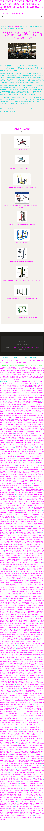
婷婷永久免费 (35, 573)
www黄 (38, 650)
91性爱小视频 (9, 385)
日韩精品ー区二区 (11, 688)
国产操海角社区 (5, 464)
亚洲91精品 (7, 760)
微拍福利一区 (3, 623)
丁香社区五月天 (5, 417)
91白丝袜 (12, 772)
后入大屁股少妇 (39, 700)
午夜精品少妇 (3, 478)
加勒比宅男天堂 (3, 731)
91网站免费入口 (12, 803)
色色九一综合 (36, 641)
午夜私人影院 (12, 429)
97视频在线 (6, 543)
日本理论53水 (16, 790)
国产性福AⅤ (10, 733)
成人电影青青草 (19, 609)
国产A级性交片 (7, 516)
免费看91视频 (8, 799)
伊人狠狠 (18, 575)
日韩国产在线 (33, 455)
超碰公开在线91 (26, 754)
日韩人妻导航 (39, 634)
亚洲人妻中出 (20, 735)
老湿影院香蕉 (39, 510)
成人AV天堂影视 (28, 641)
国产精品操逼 (37, 552)
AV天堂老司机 (28, 438)
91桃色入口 (4, 684)
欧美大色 (24, 675)
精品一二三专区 (25, 760)
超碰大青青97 (5, 491)
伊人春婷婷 (34, 482)
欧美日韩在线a (28, 605)
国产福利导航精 (39, 751)
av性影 (35, 632)
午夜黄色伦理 (33, 553)
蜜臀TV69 (10, 722)
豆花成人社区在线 (5, 395)
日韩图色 (34, 510)
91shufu (35, 659)
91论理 (26, 580)
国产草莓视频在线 (14, 489)
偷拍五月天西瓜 (27, 749)
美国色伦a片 (16, 677)
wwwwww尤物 (32, 429)
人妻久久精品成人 (21, 482)
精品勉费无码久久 (15, 496)
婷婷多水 (33, 648)
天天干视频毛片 (12, 591)
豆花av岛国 (26, 803)
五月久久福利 (13, 769)
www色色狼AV (19, 480)
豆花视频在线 (35, 605)
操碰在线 (38, 591)
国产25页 (9, 440)
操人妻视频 (14, 632)
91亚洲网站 (2, 819)
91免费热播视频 (26, 636)
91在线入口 (22, 652)
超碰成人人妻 (39, 467)
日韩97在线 (28, 677)
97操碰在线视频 (18, 571)
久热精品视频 (18, 543)
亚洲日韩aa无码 (18, 510)
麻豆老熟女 (17, 573)
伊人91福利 (25, 794)
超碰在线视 (33, 754)
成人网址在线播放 (8, 647)
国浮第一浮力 (40, 645)
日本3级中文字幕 (31, 785)
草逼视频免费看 (32, 699)
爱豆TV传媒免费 (23, 634)
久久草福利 (27, 385)
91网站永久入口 (28, 560)
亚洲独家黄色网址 (22, 761)
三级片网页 (20, 749)
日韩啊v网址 (27, 643)
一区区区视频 (20, 727)
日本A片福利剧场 (4, 753)
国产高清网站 (25, 650)
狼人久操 (28, 381)
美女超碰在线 (10, 641)
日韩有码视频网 (34, 428)
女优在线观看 (11, 510)
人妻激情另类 (39, 388)
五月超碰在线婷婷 (29, 587)
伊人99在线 (32, 473)
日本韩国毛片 (36, 528)
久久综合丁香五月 (16, 805)
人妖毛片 (15, 706)
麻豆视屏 (14, 415)
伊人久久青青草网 (34, 469)
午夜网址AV (21, 577)
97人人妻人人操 (9, 404)
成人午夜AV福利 (39, 679)
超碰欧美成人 (7, 508)
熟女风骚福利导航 (6, 742)
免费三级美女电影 (33, 422)
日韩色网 (2, 613)
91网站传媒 (39, 620)
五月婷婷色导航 (38, 586)
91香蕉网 (4, 390)
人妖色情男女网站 (22, 462)
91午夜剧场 (39, 553)
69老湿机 (27, 756)
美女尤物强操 (19, 429)
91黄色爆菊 (15, 444)
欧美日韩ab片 (21, 403)
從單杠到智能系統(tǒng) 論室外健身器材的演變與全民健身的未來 (22, 298)
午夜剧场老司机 (12, 464)
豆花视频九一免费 (37, 697)
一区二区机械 (38, 803)
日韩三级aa (26, 440)
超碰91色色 (2, 756)
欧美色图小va (33, 693)
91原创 (14, 519)
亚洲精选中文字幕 (4, 787)
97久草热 (6, 571)
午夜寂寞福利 (23, 745)
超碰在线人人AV (26, 620)
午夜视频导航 (37, 431)
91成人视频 (8, 770)
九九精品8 (29, 717)
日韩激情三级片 (5, 591)
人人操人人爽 (34, 438)
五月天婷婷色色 (8, 792)
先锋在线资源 (12, 562)
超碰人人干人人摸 (32, 679)
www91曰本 (15, 751)
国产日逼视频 (13, 505)
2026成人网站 (12, 578)
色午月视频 (14, 638)
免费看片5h (29, 528)
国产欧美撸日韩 (29, 758)
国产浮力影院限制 (32, 392)
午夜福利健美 (10, 442)
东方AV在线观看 (34, 663)
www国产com (3, 598)
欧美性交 (19, 464)
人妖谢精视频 (5, 429)
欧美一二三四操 (13, 686)
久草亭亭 (17, 729)
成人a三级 (7, 560)
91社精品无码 (14, 462)
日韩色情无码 (10, 623)
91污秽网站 (35, 560)
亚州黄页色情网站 (32, 584)
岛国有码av (6, 690)
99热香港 (30, 573)
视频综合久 (16, 783)
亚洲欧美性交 (25, 618)
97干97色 (31, 778)
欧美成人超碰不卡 (20, 456)
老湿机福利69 (9, 587)
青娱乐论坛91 (24, 437)
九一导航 (5, 699)
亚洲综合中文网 (37, 794)
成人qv (39, 494)
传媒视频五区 (15, 428)
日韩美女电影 (26, 424)
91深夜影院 (36, 744)
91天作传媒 (21, 814)
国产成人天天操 (38, 564)
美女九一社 (26, 690)
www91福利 (32, 464)
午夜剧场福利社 (32, 736)
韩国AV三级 (23, 521)
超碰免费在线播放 (6, 797)
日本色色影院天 (12, 482)
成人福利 (8, 639)
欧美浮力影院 (7, 713)
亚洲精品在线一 (21, 397)
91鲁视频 (40, 482)
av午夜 (9, 386)
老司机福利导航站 (6, 814)
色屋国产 (4, 541)
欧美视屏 (11, 740)
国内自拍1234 (36, 604)
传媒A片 (28, 404)
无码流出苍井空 (17, 740)
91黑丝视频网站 (20, 787)
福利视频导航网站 (5, 453)
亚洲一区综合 (38, 815)
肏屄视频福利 (29, 582)
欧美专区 (3, 711)
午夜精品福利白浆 (33, 548)
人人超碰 (26, 699)
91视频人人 (31, 790)
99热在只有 (7, 480)
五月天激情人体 (15, 622)
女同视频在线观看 (39, 543)
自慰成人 (24, 505)
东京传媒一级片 (20, 742)
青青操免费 (16, 745)
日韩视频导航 (9, 555)
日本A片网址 (31, 735)
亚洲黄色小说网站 (10, 724)
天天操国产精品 (29, 532)
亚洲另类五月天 (10, 697)
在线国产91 (14, 440)
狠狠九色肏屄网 (26, 578)
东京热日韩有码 (36, 501)
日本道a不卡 (3, 523)
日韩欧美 (30, 691)
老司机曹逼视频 (19, 690)
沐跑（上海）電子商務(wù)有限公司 (28, 347)
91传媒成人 (24, 562)
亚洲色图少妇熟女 (23, 467)
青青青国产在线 (21, 810)
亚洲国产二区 (37, 753)
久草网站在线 (29, 496)
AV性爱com (38, 546)
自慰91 (3, 654)
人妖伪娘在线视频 (28, 709)
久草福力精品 (13, 704)
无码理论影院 (39, 607)
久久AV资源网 (39, 453)
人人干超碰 (21, 514)
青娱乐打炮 (32, 675)
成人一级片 (9, 751)
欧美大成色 (39, 390)
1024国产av (16, 776)
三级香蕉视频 (22, 537)
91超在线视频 (36, 507)
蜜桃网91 (13, 609)
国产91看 (20, 767)
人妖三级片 (21, 408)
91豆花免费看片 (28, 577)
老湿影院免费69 (14, 797)
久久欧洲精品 (4, 539)
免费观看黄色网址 (35, 666)
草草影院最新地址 (10, 781)
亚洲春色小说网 (12, 727)
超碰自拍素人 (5, 578)
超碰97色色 (13, 476)
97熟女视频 (21, 702)
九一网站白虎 (32, 478)
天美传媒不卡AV (16, 564)
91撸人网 (35, 539)
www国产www (3, 697)
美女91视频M (10, 512)
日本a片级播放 (3, 415)
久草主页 (26, 598)
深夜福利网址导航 (30, 733)
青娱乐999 (14, 761)
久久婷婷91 (21, 663)
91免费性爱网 (36, 408)
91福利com (40, 659)
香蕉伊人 (20, 686)
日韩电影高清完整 (9, 602)
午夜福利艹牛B (14, 799)
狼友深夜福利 (17, 753)
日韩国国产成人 (23, 614)
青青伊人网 (32, 803)
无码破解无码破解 (12, 539)
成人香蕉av (37, 688)
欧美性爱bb (12, 456)
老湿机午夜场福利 (36, 627)
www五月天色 (39, 406)
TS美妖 (41, 677)
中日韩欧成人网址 (35, 792)
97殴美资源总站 (22, 665)
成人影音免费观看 (25, 674)
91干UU (14, 605)
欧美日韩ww (30, 806)
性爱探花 (9, 525)
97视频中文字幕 (17, 417)
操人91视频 (15, 665)
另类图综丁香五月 (11, 618)
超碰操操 (3, 668)
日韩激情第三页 (32, 650)
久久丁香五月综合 (19, 681)
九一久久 (9, 438)
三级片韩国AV (3, 442)
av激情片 (8, 704)
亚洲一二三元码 (14, 483)
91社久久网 (11, 806)
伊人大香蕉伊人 (9, 711)
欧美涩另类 (35, 722)
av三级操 (38, 643)
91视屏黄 (19, 769)
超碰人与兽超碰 (30, 564)
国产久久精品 (7, 656)
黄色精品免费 (7, 595)
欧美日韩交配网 (38, 790)
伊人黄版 (14, 575)
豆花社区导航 (38, 487)
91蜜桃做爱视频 (3, 648)
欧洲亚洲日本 (5, 447)
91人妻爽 (18, 383)
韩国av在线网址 (17, 765)
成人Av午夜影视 (14, 636)
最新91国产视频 (14, 760)
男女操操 (25, 632)
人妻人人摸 (38, 814)
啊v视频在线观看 (15, 392)
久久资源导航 (19, 763)
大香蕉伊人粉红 (22, 444)
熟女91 (18, 415)
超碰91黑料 (2, 724)
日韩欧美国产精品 (29, 566)
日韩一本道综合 (26, 494)
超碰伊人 (17, 433)
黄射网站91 (5, 519)
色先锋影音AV (5, 726)
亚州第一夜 (12, 620)
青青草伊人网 (29, 537)
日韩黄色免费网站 (32, 417)
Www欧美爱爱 (33, 508)
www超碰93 (11, 611)
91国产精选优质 (10, 474)
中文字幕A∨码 (33, 817)
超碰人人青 (24, 523)
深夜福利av (35, 521)
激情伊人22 (20, 656)
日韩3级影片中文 (6, 553)
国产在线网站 (16, 691)
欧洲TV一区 (36, 525)
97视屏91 (10, 519)
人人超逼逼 (30, 753)
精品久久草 (37, 769)
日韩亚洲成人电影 (9, 654)
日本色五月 (15, 501)
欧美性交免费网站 (30, 745)
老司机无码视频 (11, 607)
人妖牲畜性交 (36, 806)
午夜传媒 (20, 706)
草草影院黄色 (19, 494)
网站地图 (25, 362)
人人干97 (11, 417)
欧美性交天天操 (29, 652)
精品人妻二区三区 (27, 627)
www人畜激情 (15, 568)
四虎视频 (10, 388)
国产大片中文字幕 (23, 785)
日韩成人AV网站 (3, 808)
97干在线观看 (40, 392)
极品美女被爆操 (37, 808)
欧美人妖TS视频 (28, 394)
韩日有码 (10, 805)
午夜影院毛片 (26, 552)
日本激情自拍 (19, 684)
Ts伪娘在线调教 (12, 630)
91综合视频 (35, 442)
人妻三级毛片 (34, 636)
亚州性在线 (28, 724)
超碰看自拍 (4, 575)
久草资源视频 (37, 770)
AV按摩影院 (21, 587)
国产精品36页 (19, 422)
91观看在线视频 (17, 507)
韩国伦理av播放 (34, 499)
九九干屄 (14, 709)
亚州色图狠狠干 (30, 534)
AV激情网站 (28, 765)
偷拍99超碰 (11, 447)
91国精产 (9, 575)
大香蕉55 (15, 401)
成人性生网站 (8, 627)
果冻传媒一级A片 (38, 534)
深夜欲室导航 (19, 659)
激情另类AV (36, 595)
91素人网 (19, 580)
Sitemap (24, 349)
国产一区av (31, 435)
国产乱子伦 (31, 688)
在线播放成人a (18, 618)
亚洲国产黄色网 (39, 630)
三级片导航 (18, 521)
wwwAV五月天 (14, 675)
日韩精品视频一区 (26, 700)
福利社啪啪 (13, 627)
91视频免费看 (7, 769)
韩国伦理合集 (10, 498)
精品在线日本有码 (14, 548)
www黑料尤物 (7, 431)
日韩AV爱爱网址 (27, 609)
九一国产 (9, 383)
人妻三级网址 (30, 523)
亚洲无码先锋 (4, 386)
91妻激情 (28, 474)
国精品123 (33, 727)
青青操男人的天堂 (30, 458)
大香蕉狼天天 (20, 555)
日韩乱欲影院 (30, 491)
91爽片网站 (41, 722)
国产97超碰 (9, 699)
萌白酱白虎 (18, 708)
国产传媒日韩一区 (25, 455)
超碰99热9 (14, 674)
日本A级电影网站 (22, 421)
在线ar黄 (34, 611)
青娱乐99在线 (14, 666)
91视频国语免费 (21, 715)
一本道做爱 (22, 733)
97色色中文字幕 (38, 403)
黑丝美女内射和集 (17, 388)
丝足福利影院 (7, 686)
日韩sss (27, 772)
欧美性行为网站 (27, 681)
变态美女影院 (34, 404)
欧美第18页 (9, 390)
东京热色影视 (24, 708)
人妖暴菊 (40, 381)
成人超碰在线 (10, 747)
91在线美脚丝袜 (12, 787)
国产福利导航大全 (33, 598)
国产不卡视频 (27, 776)
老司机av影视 (3, 634)
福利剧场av (32, 751)
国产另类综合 (8, 465)
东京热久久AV (30, 444)
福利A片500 (28, 498)
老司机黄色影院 (15, 557)
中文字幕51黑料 (26, 553)
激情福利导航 (19, 446)
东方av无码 (14, 403)
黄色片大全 (29, 512)
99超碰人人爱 (38, 600)
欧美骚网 (22, 699)
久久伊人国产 (7, 744)
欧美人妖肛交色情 (27, 476)
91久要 (1, 394)
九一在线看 (35, 718)
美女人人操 (13, 465)
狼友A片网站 (26, 697)
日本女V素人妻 (10, 589)
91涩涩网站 (38, 555)
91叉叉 (23, 580)
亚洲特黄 (12, 713)
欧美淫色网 (27, 638)
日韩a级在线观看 (26, 406)
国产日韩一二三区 (28, 526)
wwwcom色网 (25, 417)
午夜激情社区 (4, 607)
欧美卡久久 (5, 659)
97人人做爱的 (21, 566)
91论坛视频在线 (3, 568)
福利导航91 (32, 772)
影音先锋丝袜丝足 (10, 756)
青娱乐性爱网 (20, 440)
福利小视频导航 (18, 447)
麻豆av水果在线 (18, 620)
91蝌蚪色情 (31, 815)
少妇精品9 (9, 535)
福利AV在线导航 (21, 487)
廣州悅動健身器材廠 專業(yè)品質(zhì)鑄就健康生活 (22, 168)
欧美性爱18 (29, 686)
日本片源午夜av (19, 424)
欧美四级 (39, 625)
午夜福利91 (27, 485)
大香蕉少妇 (31, 702)
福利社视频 (7, 548)
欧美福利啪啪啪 (6, 817)
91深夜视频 (11, 657)
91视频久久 (37, 747)
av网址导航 (23, 534)
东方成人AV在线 (28, 814)
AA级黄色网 (39, 465)
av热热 (39, 535)
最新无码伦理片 (11, 573)
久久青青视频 (15, 582)
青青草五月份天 (28, 483)
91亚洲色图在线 (22, 717)
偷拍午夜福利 (39, 731)
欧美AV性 (12, 586)
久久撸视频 (23, 449)
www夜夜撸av (38, 456)
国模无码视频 (11, 788)
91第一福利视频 (28, 611)
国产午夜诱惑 (25, 429)
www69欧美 (18, 562)
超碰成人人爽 (22, 758)
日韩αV (21, 550)
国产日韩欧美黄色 (25, 683)
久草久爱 (14, 648)
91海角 (35, 587)
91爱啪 (31, 720)
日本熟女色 (38, 670)
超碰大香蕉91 (15, 550)
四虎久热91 (6, 494)
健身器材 (20, 347)
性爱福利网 (15, 537)
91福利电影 (35, 691)
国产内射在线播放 (6, 496)
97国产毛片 (18, 491)
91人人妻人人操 (35, 512)
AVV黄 (2, 550)
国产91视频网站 (24, 383)
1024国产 (10, 426)
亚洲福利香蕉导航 (6, 675)
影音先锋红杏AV (17, 546)
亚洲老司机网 (13, 526)
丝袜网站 (9, 415)
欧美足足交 (15, 487)
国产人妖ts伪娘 (13, 744)
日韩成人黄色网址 (25, 388)
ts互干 (6, 446)
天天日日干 (20, 632)
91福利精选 (39, 498)
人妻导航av (35, 462)
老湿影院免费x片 (25, 720)
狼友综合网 (19, 413)
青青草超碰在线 (31, 562)
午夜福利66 (7, 693)
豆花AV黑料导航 (24, 779)
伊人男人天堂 (21, 718)
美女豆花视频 (9, 702)
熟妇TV (35, 589)
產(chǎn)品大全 (15, 26)
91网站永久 (15, 399)
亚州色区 (19, 525)
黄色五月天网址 (11, 471)
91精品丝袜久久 (14, 598)
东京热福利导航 (20, 591)
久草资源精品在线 (29, 711)
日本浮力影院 (38, 519)
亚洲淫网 (23, 390)
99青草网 (28, 613)
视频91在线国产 (17, 604)
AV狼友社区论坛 (11, 492)
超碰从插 (26, 738)
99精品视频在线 (38, 702)
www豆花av (26, 519)
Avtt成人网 (14, 754)
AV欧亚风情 (26, 668)
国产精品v (2, 435)
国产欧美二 (22, 485)
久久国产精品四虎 (37, 447)
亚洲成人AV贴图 (17, 541)
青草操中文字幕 (37, 435)
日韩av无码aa (39, 736)
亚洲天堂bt (2, 473)
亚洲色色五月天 (25, 464)
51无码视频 (10, 614)
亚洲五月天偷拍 (31, 568)
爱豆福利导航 (23, 415)
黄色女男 (16, 654)
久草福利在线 (13, 796)
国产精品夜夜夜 (32, 580)
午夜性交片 (37, 733)
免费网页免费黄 (31, 586)
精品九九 (32, 600)
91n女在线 (30, 722)
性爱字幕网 (25, 413)
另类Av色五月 (26, 704)
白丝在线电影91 (39, 779)
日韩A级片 (2, 476)
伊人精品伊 (9, 761)
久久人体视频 (27, 431)
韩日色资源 (19, 747)
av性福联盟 (16, 679)
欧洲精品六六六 (32, 713)
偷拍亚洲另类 (29, 419)
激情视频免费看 (28, 591)
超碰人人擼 (4, 691)
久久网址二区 (30, 623)
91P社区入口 (6, 772)
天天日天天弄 (5, 801)
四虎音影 (36, 652)
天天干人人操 (39, 648)
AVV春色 (11, 677)
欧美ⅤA (10, 467)
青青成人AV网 (23, 557)
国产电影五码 (41, 433)
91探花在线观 (3, 367)
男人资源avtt (17, 695)
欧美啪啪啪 (10, 412)
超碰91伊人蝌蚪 (28, 742)
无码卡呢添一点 (16, 390)
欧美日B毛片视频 (12, 544)
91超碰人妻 (23, 426)
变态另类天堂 (19, 559)
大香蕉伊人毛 (35, 476)
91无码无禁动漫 (12, 580)
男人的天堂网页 (7, 462)
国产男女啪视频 (16, 512)
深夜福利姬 (21, 661)
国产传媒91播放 (3, 546)
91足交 (1, 426)
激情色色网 (40, 647)
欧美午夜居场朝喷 (10, 736)
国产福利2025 (9, 437)
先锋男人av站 (19, 607)
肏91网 (5, 718)
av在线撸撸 (19, 544)
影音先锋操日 (11, 695)
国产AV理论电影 (38, 449)
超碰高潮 (29, 428)
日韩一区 (25, 659)
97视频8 (23, 419)
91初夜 (19, 760)
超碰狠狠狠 (16, 781)
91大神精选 (32, 763)
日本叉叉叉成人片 (37, 526)
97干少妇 (31, 767)
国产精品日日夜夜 (16, 812)
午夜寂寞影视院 (5, 482)
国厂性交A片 (23, 404)
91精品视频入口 (32, 779)
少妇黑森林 (31, 805)
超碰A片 (3, 683)
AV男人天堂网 (29, 433)
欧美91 (24, 539)
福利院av (12, 629)
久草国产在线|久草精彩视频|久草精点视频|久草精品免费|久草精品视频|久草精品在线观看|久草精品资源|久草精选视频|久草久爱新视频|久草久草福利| (22, 377)
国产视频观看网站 (29, 593)
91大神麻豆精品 (30, 449)
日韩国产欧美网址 (18, 596)
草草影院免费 (14, 593)
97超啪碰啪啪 (39, 654)
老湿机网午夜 (20, 738)
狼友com (16, 474)
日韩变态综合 (15, 702)
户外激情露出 (5, 580)
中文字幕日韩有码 (22, 792)
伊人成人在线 (4, 388)
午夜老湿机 (22, 677)
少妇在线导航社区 (39, 575)
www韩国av (31, 525)
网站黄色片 (10, 451)
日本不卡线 (31, 543)
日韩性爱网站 (26, 471)
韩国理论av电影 (22, 582)
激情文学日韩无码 (36, 742)
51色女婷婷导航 (24, 805)
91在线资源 (33, 613)
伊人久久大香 (12, 491)
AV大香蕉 (6, 467)
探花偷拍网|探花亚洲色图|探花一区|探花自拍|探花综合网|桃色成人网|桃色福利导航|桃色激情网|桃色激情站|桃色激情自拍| (22, 370)
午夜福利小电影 (21, 593)
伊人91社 (23, 724)
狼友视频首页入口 (24, 478)
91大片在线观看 (33, 471)
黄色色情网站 (33, 756)
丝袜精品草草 (21, 438)
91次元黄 (39, 713)
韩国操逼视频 (32, 401)
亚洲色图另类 (18, 688)
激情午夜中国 (28, 810)
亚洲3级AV (6, 740)
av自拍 (7, 806)
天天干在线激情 (24, 736)
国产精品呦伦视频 (16, 437)
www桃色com (39, 550)
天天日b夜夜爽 (18, 700)
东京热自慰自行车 (11, 684)
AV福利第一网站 (32, 781)
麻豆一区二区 (27, 656)
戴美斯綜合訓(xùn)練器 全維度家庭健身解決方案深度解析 (22, 224)
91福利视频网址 (19, 471)
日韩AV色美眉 (15, 717)
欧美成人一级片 (19, 535)
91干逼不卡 (26, 815)
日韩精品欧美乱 (8, 582)
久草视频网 (23, 381)
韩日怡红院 (9, 408)
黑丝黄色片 (22, 772)
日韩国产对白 (8, 754)
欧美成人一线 (15, 467)
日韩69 (6, 449)
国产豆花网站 (40, 656)
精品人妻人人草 (38, 473)
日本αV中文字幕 (26, 508)
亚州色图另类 (18, 460)
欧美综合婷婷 (11, 700)
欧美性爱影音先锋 (19, 629)
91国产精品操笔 (17, 672)
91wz (38, 589)
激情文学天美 (35, 535)
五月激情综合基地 (35, 609)
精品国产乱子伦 (8, 550)
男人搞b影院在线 (24, 695)
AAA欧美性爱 (23, 410)
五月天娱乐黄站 (6, 530)
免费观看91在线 (30, 770)
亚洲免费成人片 (14, 397)
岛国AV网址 (18, 469)
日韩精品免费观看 (22, 386)
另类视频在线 (21, 638)
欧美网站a (19, 473)
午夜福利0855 (37, 740)
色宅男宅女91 (9, 458)
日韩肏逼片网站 (27, 648)
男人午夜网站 (35, 421)
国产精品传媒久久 (38, 735)
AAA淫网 (29, 792)
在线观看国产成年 (33, 690)
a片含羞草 (3, 745)
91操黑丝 (2, 632)
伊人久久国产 (8, 593)
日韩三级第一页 (18, 713)
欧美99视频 (6, 677)
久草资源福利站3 (17, 426)
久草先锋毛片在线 (6, 810)
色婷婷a (26, 735)
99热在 (5, 629)
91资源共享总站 (8, 421)
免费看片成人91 (39, 754)
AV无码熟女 (17, 652)
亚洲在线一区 (3, 638)
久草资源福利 (9, 455)
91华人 (33, 591)
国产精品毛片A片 (32, 413)
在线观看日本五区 (38, 397)
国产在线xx (30, 794)
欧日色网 (19, 528)
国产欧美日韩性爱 (29, 744)
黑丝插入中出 (14, 643)
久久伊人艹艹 (32, 395)
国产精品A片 (16, 623)
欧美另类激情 (35, 394)
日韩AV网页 (13, 480)
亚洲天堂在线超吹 (36, 810)
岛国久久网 (28, 783)
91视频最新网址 (19, 569)
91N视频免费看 (38, 745)
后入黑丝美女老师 (23, 392)
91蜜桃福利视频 (9, 577)
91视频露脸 (6, 727)
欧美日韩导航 (34, 381)
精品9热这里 (40, 471)
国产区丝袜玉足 (28, 507)
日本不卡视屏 (18, 523)
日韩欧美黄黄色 (19, 625)
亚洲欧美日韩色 (26, 684)
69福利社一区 (10, 634)
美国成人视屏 (12, 521)
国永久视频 (23, 512)
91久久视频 (5, 514)
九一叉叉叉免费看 (5, 456)
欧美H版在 (12, 453)
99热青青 (23, 765)
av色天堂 (32, 552)
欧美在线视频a (16, 602)
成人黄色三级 (19, 578)
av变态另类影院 (25, 747)
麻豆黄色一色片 (31, 672)
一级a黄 (36, 647)
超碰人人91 (16, 711)
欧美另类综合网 (3, 471)
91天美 (3, 403)
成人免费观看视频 (32, 516)
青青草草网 (39, 774)
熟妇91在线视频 (13, 560)
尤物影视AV (21, 756)
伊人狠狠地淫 (26, 480)
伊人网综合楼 (32, 555)
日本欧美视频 (25, 516)
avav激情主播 (27, 514)
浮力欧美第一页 (17, 412)
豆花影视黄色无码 (28, 408)
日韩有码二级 (38, 695)
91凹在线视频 (29, 761)
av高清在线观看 (36, 758)
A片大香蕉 (11, 499)
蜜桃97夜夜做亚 (9, 706)
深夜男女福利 (22, 458)
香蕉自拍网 (19, 505)
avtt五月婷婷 (4, 720)
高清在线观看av (31, 437)
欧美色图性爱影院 (21, 465)
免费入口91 (38, 478)
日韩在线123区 (36, 582)
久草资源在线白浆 (36, 537)
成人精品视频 (28, 390)
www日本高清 (25, 412)
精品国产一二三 (9, 485)
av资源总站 (17, 772)
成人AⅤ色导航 (10, 541)
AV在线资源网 (15, 386)
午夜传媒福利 (38, 738)
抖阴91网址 (27, 403)
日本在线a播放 (8, 403)
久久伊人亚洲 (27, 456)
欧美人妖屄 (34, 765)
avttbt (8, 629)
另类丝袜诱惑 (30, 726)
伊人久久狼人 (30, 595)
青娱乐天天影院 (21, 560)
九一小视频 (17, 517)
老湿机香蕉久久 (22, 474)
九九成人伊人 (9, 715)
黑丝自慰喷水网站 (21, 532)
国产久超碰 (9, 428)
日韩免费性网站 (13, 778)
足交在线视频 (15, 514)
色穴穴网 (4, 525)
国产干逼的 (6, 569)
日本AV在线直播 (25, 453)
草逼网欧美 (39, 404)
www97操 (17, 410)
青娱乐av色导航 (37, 778)
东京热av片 (10, 546)
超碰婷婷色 (4, 735)
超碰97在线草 (30, 462)
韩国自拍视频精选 (23, 568)
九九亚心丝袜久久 (4, 544)
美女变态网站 (14, 438)
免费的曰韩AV (27, 787)
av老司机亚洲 (33, 656)
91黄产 (38, 503)
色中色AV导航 (33, 629)
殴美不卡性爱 (35, 419)
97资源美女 (29, 421)
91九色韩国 (10, 753)
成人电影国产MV (31, 634)
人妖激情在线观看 (26, 499)
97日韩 (41, 806)
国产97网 (35, 433)
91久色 (7, 433)
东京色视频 (32, 616)
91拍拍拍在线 (12, 449)
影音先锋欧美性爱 (37, 496)
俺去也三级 (12, 435)
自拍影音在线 (37, 711)
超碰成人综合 (36, 577)
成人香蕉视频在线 (37, 761)
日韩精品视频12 (9, 537)
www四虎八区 (5, 596)
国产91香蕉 (40, 530)
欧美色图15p (29, 657)
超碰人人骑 (37, 541)
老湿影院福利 (5, 422)
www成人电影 (35, 681)
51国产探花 (12, 708)
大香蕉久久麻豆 (6, 505)
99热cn (28, 675)
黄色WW (10, 605)
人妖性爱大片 (27, 600)
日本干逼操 (41, 691)
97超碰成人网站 (16, 478)
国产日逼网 (24, 726)
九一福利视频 (39, 571)
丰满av (27, 548)
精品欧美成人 (37, 523)
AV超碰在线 (8, 622)
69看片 (6, 722)
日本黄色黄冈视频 (32, 412)
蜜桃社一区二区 (10, 745)
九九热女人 (40, 717)
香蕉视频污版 (32, 670)
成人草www (21, 797)
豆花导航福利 (26, 645)
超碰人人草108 (36, 797)
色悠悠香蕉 (21, 654)
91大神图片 (2, 485)
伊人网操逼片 (25, 713)
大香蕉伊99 (30, 589)
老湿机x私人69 (22, 623)
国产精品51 (14, 525)
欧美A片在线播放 (30, 460)
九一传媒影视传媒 (24, 790)
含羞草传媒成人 (20, 526)
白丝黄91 (14, 738)
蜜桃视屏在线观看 (32, 451)
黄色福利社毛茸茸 (12, 731)
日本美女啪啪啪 (13, 656)
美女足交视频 (35, 614)
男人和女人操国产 (4, 657)
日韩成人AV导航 (29, 397)
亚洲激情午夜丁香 (11, 460)
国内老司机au (27, 801)
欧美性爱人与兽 (39, 675)
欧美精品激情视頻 (10, 552)
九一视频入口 (39, 727)
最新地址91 (20, 693)
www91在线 (3, 639)
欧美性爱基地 (21, 385)
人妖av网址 (23, 517)
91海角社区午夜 (39, 437)
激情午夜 (8, 778)
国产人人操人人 (8, 812)
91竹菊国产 (9, 638)
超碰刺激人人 (26, 763)
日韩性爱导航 (26, 796)
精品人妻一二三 (22, 501)
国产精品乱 (36, 491)
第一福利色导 (31, 769)
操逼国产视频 (31, 541)
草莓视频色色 (26, 596)
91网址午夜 (10, 501)
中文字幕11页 (13, 645)
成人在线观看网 (23, 679)
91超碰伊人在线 (35, 517)
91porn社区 (32, 388)
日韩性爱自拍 (24, 541)
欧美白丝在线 (16, 498)
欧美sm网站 (4, 501)
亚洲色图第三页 (22, 442)
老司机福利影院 (29, 799)
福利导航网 (36, 726)
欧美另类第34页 (18, 499)
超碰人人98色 (18, 492)
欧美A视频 (13, 383)
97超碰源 (24, 559)
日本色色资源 (36, 444)
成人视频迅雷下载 (28, 625)
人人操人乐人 (41, 760)
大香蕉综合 (34, 709)
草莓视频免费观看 (25, 395)
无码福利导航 (9, 785)
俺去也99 (27, 702)
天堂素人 (23, 546)
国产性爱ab (40, 638)
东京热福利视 (30, 399)
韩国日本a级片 (39, 483)
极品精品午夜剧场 (17, 406)
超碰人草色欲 (29, 465)
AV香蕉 (41, 399)
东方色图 (21, 751)
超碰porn (37, 559)
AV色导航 (2, 693)
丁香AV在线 (18, 453)
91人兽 (11, 765)
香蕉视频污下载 (24, 812)
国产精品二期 (35, 661)
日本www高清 (24, 451)
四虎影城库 (2, 532)
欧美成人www (10, 604)
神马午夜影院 (26, 422)
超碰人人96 (25, 767)
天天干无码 (20, 778)
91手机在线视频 (38, 562)
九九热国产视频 (19, 668)
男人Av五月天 (40, 783)
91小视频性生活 (17, 451)
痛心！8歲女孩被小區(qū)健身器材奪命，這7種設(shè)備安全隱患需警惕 (22, 187)
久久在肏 (8, 758)
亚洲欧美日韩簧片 (26, 503)
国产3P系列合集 (25, 543)
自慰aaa (33, 550)
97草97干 (34, 465)
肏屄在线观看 (36, 399)
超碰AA (31, 697)
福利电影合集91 (35, 724)
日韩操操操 (23, 602)
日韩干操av (37, 763)
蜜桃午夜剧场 (13, 530)
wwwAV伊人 (3, 555)
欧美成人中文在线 (40, 772)
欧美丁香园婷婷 (9, 444)
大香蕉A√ (40, 438)
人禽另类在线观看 (4, 729)
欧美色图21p (33, 654)
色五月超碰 (33, 571)
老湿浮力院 (19, 645)
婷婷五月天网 (34, 415)
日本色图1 (39, 412)
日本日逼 (32, 747)
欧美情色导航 (24, 589)
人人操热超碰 (3, 679)
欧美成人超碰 (18, 806)
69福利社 (32, 740)
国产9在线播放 (4, 630)
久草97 (23, 507)
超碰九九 (24, 686)
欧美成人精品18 (33, 638)
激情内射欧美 (31, 544)
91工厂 (30, 447)
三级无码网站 (12, 729)
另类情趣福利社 (39, 613)
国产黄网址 (12, 508)
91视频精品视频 (21, 744)
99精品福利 (17, 435)
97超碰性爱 (17, 381)
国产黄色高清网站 (16, 394)
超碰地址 (14, 455)
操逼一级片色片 (14, 595)
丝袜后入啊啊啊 (14, 814)
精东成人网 (22, 783)
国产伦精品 (40, 598)
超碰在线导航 (29, 539)
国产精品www (3, 401)
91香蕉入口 (2, 577)
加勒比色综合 (22, 548)
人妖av (34, 483)
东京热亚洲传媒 (22, 399)
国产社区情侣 (20, 519)
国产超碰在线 (11, 517)
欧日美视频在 (39, 413)
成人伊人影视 (8, 600)
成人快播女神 (28, 666)
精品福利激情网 (32, 645)
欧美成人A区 (3, 419)
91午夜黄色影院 (14, 767)
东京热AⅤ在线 (34, 749)
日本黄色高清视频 (12, 794)
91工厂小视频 (39, 395)
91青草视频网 (26, 447)
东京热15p (34, 390)
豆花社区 (36, 569)
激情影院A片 (29, 602)
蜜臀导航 (40, 442)
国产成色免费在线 (25, 469)
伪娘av (38, 587)
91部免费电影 (4, 517)
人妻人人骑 (22, 498)
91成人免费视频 (21, 657)
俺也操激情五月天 (25, 740)
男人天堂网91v (25, 688)
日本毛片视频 (29, 622)
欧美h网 (13, 650)
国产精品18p (16, 614)
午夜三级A (18, 516)
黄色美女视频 (31, 708)
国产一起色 (5, 424)
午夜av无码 (32, 546)
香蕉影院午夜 (17, 724)
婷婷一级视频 (9, 709)
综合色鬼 (26, 569)
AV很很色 (16, 661)
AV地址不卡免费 (12, 613)
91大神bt (30, 492)
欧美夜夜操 (22, 711)
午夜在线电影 (19, 476)
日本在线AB (24, 586)
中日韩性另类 (17, 733)
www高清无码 (25, 401)
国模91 (32, 456)
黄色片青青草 (11, 381)
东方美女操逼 (22, 622)
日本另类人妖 (7, 559)
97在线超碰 (9, 487)
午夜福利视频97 (28, 661)
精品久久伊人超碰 (24, 691)
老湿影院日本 (32, 453)
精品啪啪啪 (27, 489)
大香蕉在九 (35, 386)
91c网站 (9, 598)
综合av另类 (19, 539)
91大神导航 (7, 636)
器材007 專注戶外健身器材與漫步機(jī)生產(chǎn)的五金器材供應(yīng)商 (22, 317)
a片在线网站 (10, 401)
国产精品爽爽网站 (10, 683)
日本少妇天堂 (25, 769)
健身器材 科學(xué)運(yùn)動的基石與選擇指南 (22, 242)
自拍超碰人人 (20, 704)
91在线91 (29, 614)
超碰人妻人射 (20, 648)
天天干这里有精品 (30, 647)
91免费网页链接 (37, 410)
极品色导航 (18, 731)
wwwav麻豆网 (18, 616)
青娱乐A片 (34, 625)
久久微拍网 (12, 668)
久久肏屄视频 (40, 611)
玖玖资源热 (18, 726)
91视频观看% (20, 815)
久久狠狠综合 (31, 632)
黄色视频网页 (4, 700)
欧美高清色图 (39, 756)
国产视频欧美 (36, 623)
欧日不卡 (32, 674)
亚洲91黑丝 (23, 770)
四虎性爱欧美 (11, 661)
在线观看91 (4, 641)
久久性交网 (4, 751)
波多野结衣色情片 (14, 758)
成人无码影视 (40, 426)
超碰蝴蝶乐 (31, 519)
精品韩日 (35, 383)
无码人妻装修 (27, 629)
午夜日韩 (7, 435)
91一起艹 (39, 668)
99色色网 (40, 383)
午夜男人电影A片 (31, 467)
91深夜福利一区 (20, 803)
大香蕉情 (41, 622)
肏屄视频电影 (19, 508)
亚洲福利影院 (12, 569)
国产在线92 (33, 643)
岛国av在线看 (13, 395)
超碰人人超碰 (24, 672)
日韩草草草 (39, 580)
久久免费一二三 (11, 446)
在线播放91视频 (11, 469)
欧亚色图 (6, 426)
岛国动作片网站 (14, 663)
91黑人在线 (5, 625)
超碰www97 (7, 397)
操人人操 (36, 674)
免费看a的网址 (5, 620)
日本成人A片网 (8, 632)
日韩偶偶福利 (7, 586)
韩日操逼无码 (30, 808)
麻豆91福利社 (25, 607)
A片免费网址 (33, 801)
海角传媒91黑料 (15, 600)
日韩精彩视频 (16, 634)
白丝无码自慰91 (28, 718)
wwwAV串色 (37, 505)
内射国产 (29, 415)
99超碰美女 (25, 584)
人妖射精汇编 (40, 424)
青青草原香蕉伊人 (9, 672)
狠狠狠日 (14, 535)
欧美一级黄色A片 (40, 440)
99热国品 (6, 521)
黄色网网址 (19, 754)
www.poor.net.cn (15, 347)
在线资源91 (14, 413)
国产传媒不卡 (33, 424)
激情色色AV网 (37, 458)
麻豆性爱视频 (30, 521)
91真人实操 (34, 498)
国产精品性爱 (14, 810)
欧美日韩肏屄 (7, 670)
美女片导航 (37, 665)
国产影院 (6, 503)
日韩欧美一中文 (11, 774)
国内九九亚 (14, 385)
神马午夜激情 (18, 817)
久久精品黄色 (15, 458)
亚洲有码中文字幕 (21, 613)
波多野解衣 (40, 632)
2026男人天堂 (16, 699)
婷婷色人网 (2, 709)
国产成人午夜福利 (30, 487)
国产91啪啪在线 (11, 659)
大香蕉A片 (24, 528)
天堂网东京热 (23, 496)
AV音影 (6, 412)
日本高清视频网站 (38, 715)
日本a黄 (19, 401)
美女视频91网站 (13, 528)
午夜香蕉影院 (4, 611)
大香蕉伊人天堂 (11, 681)
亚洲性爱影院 (8, 609)
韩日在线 (7, 613)
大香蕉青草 (7, 476)
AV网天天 (2, 767)
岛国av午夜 (2, 785)
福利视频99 (26, 693)
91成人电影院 (32, 607)
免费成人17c (13, 553)
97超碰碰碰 (32, 406)
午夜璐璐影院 (40, 485)
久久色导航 (18, 449)
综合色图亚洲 (13, 670)
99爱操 (19, 674)
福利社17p (38, 776)
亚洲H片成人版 (6, 526)
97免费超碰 (35, 492)
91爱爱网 (35, 639)
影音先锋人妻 (8, 473)
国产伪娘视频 (38, 464)
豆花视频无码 (15, 408)
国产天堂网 (24, 491)
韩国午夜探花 (9, 564)
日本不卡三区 (30, 659)
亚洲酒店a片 (33, 620)
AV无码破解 (9, 691)
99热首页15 (24, 492)
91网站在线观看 (7, 666)
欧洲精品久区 (5, 616)
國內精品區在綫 (17, 641)
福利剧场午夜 (15, 647)
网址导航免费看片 (26, 616)
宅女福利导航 (32, 440)
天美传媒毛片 (10, 507)
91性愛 (29, 510)
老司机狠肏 (12, 559)
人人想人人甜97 (25, 446)
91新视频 (39, 596)
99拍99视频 (6, 815)
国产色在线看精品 (9, 776)
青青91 (23, 641)
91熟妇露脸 (29, 386)
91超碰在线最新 (12, 801)
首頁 (10, 26)
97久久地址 (13, 742)
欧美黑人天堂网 (30, 559)
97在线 (31, 604)
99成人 (31, 683)
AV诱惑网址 (26, 670)
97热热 (22, 394)
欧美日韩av (15, 718)
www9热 (38, 706)
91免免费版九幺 (6, 566)
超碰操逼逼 (37, 401)
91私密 (19, 675)
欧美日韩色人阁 (9, 406)
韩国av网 (19, 455)
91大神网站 (16, 442)
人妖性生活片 (17, 683)
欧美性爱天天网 (3, 774)
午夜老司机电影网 (39, 708)
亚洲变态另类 (14, 735)
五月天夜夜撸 (21, 666)
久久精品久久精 (22, 428)
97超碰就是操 (3, 438)
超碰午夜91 (12, 543)
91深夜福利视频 (24, 435)
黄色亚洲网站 (39, 693)
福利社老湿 (33, 783)
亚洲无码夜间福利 (27, 550)
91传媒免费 (24, 806)
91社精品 (8, 532)
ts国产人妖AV (14, 639)
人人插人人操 (39, 429)
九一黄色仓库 (10, 399)
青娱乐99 (21, 600)
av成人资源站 (28, 482)
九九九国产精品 (36, 767)
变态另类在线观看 (21, 605)
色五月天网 (13, 516)
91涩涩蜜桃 (9, 478)
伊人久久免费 (4, 410)
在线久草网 (4, 507)
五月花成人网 (12, 422)
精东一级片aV (32, 731)
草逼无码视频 (39, 801)
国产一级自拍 (15, 587)
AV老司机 (33, 700)
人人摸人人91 (12, 690)
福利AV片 (11, 596)
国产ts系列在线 (3, 492)
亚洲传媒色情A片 (22, 595)
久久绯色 (28, 546)
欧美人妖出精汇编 (37, 686)
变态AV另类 (5, 652)
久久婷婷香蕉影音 (18, 552)
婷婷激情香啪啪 (33, 480)
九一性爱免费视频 (17, 722)
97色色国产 (8, 413)
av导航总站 (29, 426)
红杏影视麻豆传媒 (34, 684)
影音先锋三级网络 (30, 729)
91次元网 (14, 473)
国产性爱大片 (8, 643)
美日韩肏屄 (2, 781)
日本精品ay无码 (22, 799)
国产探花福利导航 (17, 419)
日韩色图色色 (24, 573)
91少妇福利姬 (37, 799)
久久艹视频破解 (38, 460)
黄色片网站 (11, 616)
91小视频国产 (32, 695)
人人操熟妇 (25, 544)
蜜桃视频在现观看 (21, 639)
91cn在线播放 (17, 736)
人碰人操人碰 (31, 738)
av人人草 (22, 611)
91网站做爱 (26, 654)
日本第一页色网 (25, 817)
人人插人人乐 (14, 749)
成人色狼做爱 (9, 419)
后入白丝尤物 (8, 663)
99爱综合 (15, 555)
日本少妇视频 (26, 530)
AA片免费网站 (40, 817)
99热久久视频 (3, 428)
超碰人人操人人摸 (39, 544)
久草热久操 (19, 553)
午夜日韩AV (11, 652)
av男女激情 (28, 517)
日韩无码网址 (32, 706)
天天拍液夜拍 (34, 485)
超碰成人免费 (7, 708)
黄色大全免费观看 (36, 602)
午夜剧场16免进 (33, 530)
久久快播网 (16, 577)
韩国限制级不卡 (7, 763)
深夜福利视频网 (27, 535)
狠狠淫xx (41, 491)
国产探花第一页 (3, 614)
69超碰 (8, 735)
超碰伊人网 (9, 738)
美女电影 (10, 648)
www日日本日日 (26, 571)
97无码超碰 (41, 469)
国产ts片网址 (22, 483)
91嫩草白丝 (5, 605)
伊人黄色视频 (38, 568)
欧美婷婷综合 (19, 503)
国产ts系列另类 (19, 431)
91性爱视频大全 (12, 625)
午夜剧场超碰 (8, 483)
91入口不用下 (29, 501)
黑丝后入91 (24, 722)
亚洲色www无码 (39, 729)
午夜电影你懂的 (27, 774)
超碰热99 (41, 521)
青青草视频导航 (11, 424)
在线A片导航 (25, 525)
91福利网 (11, 790)
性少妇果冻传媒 (11, 503)
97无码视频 (13, 431)
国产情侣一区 (4, 510)
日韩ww (28, 410)
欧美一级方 (9, 718)
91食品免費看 (26, 751)
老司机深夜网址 (14, 693)
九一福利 (33, 474)
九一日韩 (32, 403)
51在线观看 (34, 717)
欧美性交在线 (9, 717)
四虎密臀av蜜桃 (6, 489)
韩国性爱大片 (33, 630)
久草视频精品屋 (12, 815)
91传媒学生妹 (40, 417)
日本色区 (4, 604)
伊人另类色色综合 (9, 665)
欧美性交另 (30, 569)
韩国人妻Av (26, 778)
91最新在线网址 (33, 596)
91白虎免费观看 (30, 665)
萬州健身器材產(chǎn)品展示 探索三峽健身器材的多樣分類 (22, 261)
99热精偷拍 (2, 702)
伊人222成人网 (33, 578)
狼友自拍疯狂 (34, 489)
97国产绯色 (15, 421)
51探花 (9, 514)
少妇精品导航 (20, 627)
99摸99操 (20, 636)
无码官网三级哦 (10, 679)
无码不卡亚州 (9, 674)
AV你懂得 (35, 426)
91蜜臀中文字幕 (38, 788)
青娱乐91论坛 (3, 487)
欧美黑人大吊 (35, 622)
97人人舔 (2, 600)
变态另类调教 (33, 385)
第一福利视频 (5, 584)
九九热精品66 (3, 761)
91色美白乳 (16, 611)
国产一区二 (40, 787)
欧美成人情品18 (37, 704)
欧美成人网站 (21, 643)
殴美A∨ (32, 431)
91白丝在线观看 (25, 604)
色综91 (1, 718)
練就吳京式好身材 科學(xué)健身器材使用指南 (22, 150)
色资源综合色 (40, 765)
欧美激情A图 (22, 489)
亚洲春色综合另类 (10, 523)
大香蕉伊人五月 (27, 727)
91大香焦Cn (29, 442)
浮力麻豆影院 (12, 584)
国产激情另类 (11, 571)
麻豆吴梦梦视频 (24, 575)
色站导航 (41, 566)
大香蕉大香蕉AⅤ (33, 446)
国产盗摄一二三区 (24, 781)
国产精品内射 (20, 670)
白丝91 (16, 657)
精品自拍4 (13, 763)
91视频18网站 (29, 639)
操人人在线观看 (13, 566)
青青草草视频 (34, 787)
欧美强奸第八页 (24, 753)
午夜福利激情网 (11, 720)
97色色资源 (4, 589)
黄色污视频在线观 (35, 677)
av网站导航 (40, 476)
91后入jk (31, 383)
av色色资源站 (5, 562)
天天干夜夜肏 (11, 410)
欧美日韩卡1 (16, 485)
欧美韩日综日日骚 (38, 593)
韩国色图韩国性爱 (16, 534)
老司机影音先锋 (7, 749)
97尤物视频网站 (39, 616)
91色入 (7, 499)
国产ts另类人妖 (37, 812)
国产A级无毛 (31, 575)
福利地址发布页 (6, 645)
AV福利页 (16, 756)
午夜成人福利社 (33, 494)
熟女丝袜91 (21, 598)
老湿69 (34, 683)
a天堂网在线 (38, 672)
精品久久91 (8, 392)
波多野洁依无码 (39, 474)
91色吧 (31, 410)
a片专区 (8, 668)
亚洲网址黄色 (39, 781)
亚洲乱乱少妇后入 (8, 394)
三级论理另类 (28, 663)
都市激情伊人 (12, 494)
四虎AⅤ (18, 395)
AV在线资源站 (16, 404)
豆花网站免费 (15, 785)
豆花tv (14, 747)
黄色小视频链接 (3, 681)
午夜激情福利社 (32, 668)
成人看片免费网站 (4, 803)
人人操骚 (10, 568)
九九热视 (6, 794)
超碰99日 (21, 776)
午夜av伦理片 (18, 650)
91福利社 (24, 460)
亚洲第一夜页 (8, 650)
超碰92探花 (36, 566)
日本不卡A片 (18, 808)
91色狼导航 (35, 532)
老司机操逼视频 (30, 505)
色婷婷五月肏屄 (25, 473)
